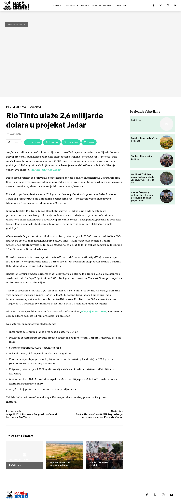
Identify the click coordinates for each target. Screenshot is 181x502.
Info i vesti (20, 24)
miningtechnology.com (45, 169)
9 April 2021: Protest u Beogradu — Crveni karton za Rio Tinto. (31, 416)
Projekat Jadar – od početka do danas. (59, 464)
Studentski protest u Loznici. (100, 464)
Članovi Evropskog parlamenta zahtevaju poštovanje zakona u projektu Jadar (142, 196)
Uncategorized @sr (18, 459)
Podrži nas (15, 465)
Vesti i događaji (31, 107)
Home (11, 24)
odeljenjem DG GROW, (94, 311)
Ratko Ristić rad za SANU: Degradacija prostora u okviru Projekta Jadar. (99, 416)
